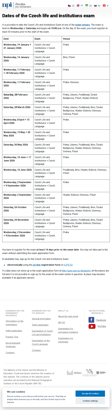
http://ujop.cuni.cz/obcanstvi (76, 270)
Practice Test (12, 337)
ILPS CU (68, 264)
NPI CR (61, 322)
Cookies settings (90, 401)
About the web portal (68, 316)
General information (41, 318)
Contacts (10, 352)
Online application (14, 330)
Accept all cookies (90, 393)
